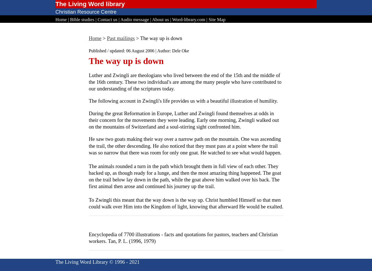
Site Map (217, 19)
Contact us (107, 19)
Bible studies (82, 19)
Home (61, 19)
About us (160, 19)
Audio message (134, 19)
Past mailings (121, 38)
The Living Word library (90, 4)
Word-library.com (188, 19)
